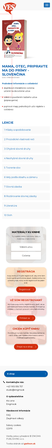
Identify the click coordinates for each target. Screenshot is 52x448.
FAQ (8, 415)
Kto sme (10, 401)
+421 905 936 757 (14, 386)
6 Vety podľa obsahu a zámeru (21, 177)
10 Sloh (8, 215)
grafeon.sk (29, 443)
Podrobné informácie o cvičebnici (20, 83)
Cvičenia (26, 255)
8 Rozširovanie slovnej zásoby (20, 196)
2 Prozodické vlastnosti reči (19, 139)
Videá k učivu (26, 247)
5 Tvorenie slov (12, 167)
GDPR (9, 428)
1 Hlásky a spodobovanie (17, 130)
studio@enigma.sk (15, 390)
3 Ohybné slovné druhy (17, 149)
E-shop (11, 374)
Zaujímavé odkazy (15, 418)
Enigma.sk (11, 404)
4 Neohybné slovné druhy (18, 158)
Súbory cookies (13, 425)
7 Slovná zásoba (13, 186)
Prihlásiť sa (25, 318)
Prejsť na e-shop (25, 346)
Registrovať (24, 289)
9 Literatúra (10, 205)
